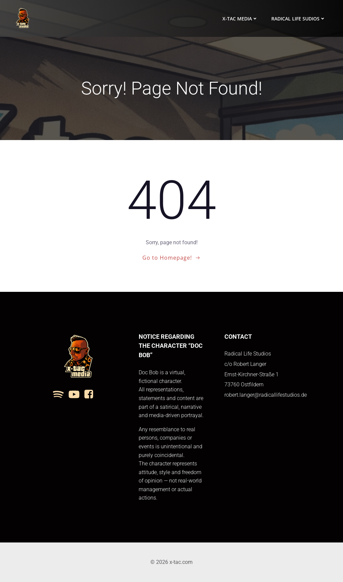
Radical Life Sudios (298, 18)
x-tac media (240, 18)
